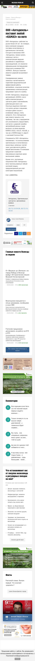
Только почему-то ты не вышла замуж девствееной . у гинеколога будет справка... (19, 423)
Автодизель (10, 225)
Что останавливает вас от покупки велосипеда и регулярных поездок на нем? (17, 474)
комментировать (11, 229)
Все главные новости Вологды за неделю (17, 349)
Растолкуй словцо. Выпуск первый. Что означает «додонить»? (15, 583)
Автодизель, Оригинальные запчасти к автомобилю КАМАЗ (18, 201)
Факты (9, 575)
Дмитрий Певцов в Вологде (19, 616)
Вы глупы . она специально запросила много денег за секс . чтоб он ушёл (19, 436)
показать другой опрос (17, 539)
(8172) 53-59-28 (14, 208)
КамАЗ (18, 225)
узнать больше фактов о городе (17, 591)
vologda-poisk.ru (17, 3)
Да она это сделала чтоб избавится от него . (20, 446)
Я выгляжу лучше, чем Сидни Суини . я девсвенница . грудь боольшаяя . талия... (19, 456)
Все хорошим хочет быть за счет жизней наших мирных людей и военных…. (20, 409)
